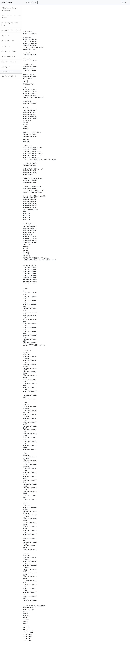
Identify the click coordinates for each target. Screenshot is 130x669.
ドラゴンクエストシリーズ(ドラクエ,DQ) (10, 9)
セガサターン (5, 67)
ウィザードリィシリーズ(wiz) (9, 24)
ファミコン (5, 36)
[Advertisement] (76, 18)
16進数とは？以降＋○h (9, 76)
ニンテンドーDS (7, 72)
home (124, 2)
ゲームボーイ (5, 46)
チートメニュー (31, 2)
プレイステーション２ (8, 62)
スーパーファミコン (8, 41)
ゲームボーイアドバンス (9, 51)
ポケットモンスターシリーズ (11, 30)
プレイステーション (8, 57)
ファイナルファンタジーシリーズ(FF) (11, 16)
